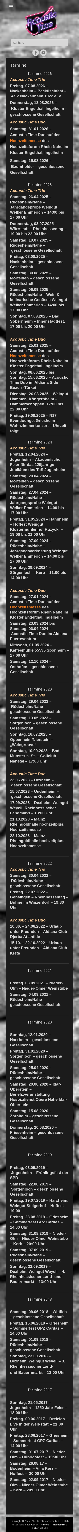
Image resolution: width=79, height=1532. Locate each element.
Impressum (58, 1524)
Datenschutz (40, 1527)
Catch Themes (40, 1524)
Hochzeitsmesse (25, 140)
